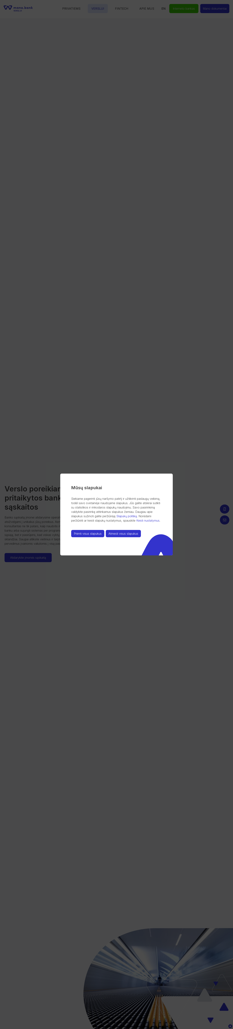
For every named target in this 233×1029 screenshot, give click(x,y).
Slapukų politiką (126, 516)
